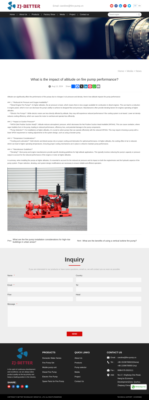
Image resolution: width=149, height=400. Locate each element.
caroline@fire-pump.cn (71, 6)
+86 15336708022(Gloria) (128, 362)
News (139, 71)
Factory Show (49, 14)
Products (35, 14)
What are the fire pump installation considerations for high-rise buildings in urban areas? (41, 240)
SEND (74, 334)
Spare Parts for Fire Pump (53, 381)
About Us (23, 14)
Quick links (82, 352)
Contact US (114, 352)
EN (135, 6)
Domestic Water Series (51, 358)
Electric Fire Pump (50, 377)
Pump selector (80, 367)
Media (62, 14)
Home (12, 14)
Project (72, 14)
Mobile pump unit (49, 367)
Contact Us (79, 381)
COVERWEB (137, 397)
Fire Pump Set (48, 363)
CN (139, 6)
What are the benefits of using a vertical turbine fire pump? (109, 241)
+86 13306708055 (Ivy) (127, 366)
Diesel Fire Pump (49, 372)
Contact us (84, 14)
